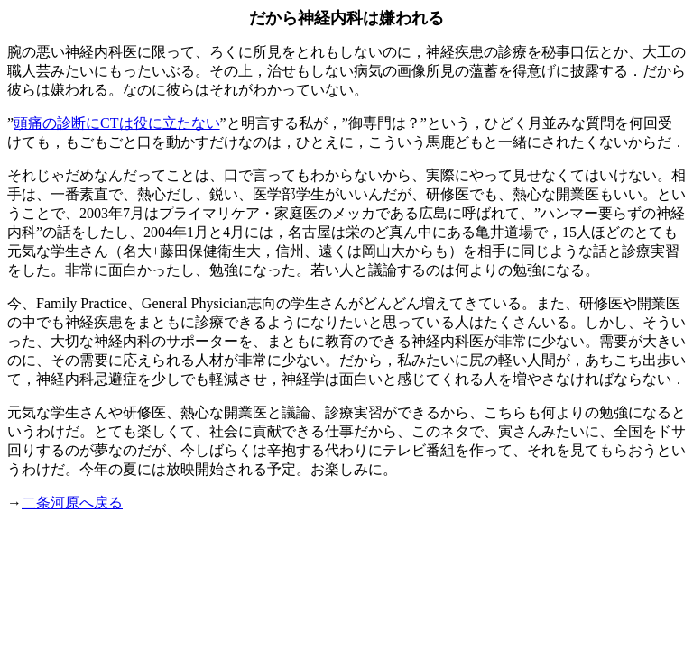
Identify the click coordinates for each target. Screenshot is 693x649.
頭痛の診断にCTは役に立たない (116, 123)
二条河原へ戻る (72, 502)
